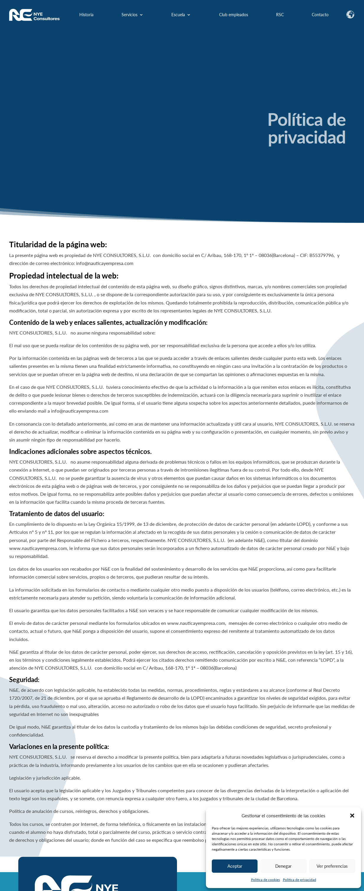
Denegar (283, 866)
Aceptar (234, 866)
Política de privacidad (299, 879)
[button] (352, 815)
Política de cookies (265, 879)
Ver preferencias (332, 866)
